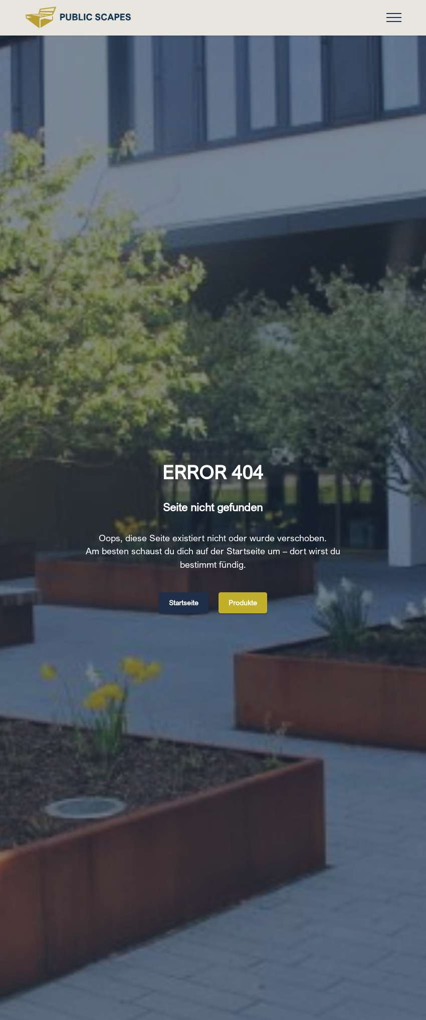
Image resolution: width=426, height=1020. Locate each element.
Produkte (243, 602)
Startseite (183, 602)
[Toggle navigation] (394, 18)
